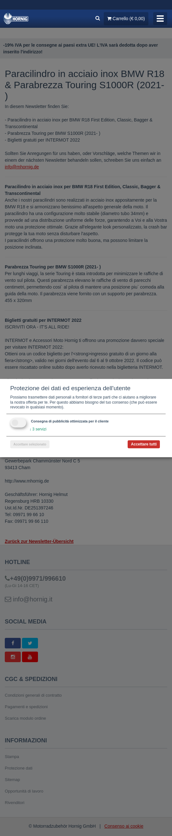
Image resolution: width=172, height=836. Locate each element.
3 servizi (37, 429)
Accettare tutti (144, 444)
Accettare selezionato (29, 444)
